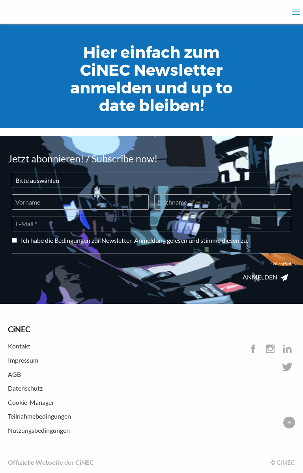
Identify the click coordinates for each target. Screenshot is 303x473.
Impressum (23, 360)
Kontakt (19, 346)
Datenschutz (25, 388)
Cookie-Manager (31, 402)
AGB (14, 374)
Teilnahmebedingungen (39, 416)
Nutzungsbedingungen (39, 430)
